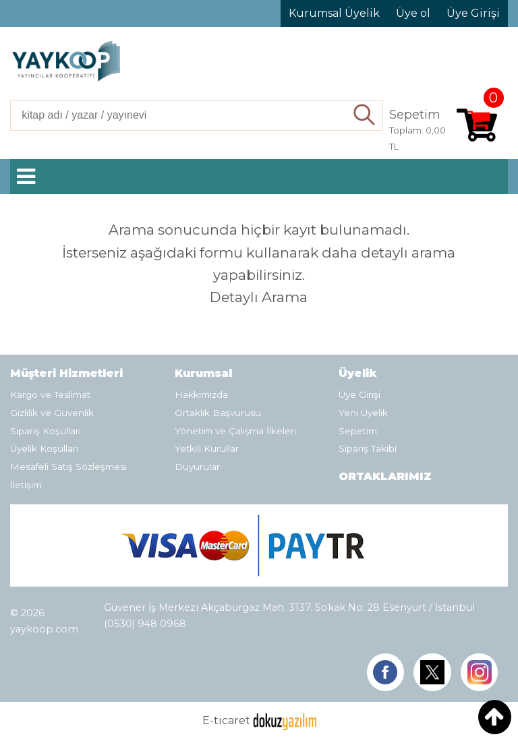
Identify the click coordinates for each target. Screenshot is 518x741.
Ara (365, 115)
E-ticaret (226, 720)
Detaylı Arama (259, 297)
